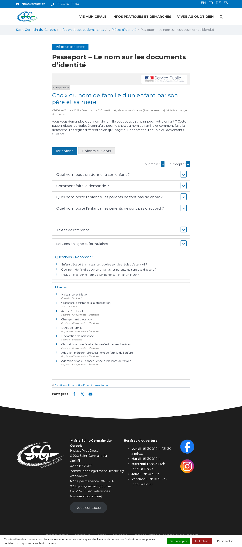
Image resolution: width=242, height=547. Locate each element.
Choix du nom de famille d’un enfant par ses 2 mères (96, 344)
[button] (121, 174)
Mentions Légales (145, 535)
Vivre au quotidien (195, 17)
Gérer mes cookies (55, 535)
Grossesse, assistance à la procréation (86, 303)
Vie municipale (92, 17)
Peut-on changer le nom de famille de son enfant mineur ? (100, 274)
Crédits (101, 535)
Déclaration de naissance (77, 336)
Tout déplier (179, 164)
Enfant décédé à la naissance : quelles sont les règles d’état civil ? (104, 264)
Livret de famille (71, 327)
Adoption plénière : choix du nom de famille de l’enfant (97, 352)
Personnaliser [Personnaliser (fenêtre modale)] (225, 541)
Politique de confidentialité (181, 535)
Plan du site (119, 535)
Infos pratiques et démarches (141, 17)
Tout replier (153, 164)
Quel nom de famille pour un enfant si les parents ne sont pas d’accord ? (109, 269)
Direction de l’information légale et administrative (82, 385)
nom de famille (104, 121)
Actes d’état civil (72, 311)
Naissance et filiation (74, 294)
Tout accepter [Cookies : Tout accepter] (178, 541)
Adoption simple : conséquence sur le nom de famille (96, 361)
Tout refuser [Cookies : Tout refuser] (202, 541)
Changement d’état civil (77, 319)
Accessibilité (82, 535)
